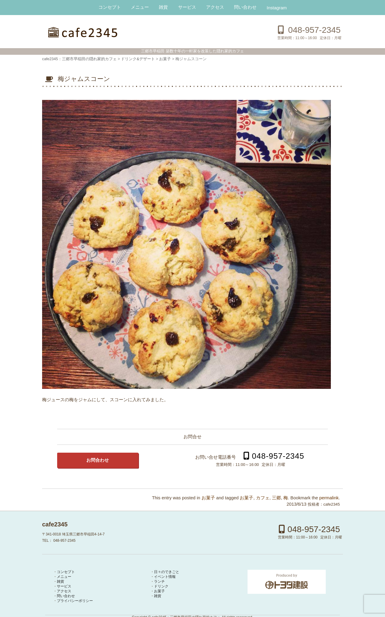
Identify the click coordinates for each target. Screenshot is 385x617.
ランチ (159, 581)
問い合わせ (245, 7)
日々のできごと (166, 572)
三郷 (276, 497)
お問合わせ (97, 460)
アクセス (215, 7)
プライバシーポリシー (75, 601)
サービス (187, 7)
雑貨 (163, 7)
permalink (328, 497)
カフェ (263, 497)
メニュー (140, 7)
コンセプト (109, 7)
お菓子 (208, 497)
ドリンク (161, 586)
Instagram (277, 7)
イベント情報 (165, 577)
